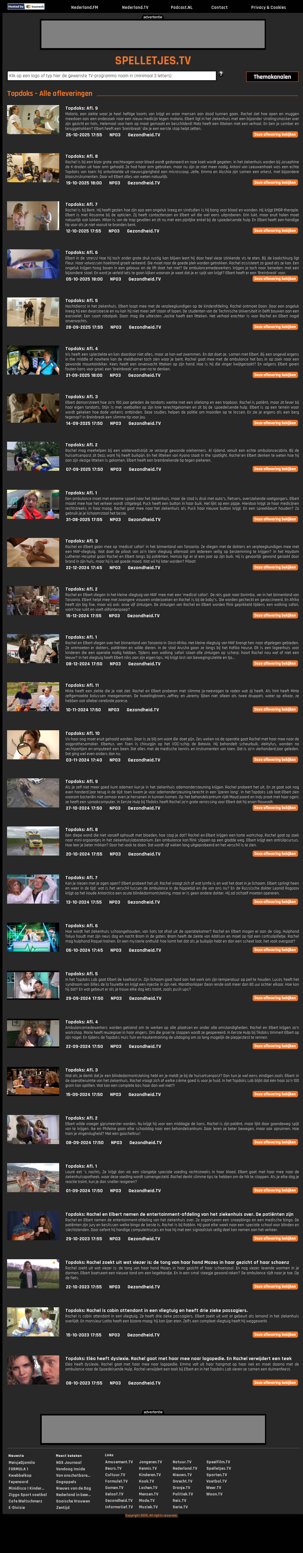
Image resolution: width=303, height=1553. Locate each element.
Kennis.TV (148, 1468)
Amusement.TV (119, 1462)
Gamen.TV (114, 1488)
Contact (219, 7)
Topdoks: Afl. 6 (81, 252)
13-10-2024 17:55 (84, 902)
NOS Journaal (69, 1462)
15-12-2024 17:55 (84, 616)
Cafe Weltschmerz (25, 1501)
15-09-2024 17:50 (84, 1094)
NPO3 (115, 135)
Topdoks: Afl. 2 (81, 445)
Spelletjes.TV (218, 1468)
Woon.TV (214, 1494)
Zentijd (63, 1507)
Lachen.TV (148, 1488)
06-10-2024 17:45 (84, 950)
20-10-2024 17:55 (84, 854)
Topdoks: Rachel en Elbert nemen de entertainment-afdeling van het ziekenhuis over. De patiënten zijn (179, 1214)
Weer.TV (213, 1488)
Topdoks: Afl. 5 (81, 300)
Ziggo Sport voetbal (28, 1495)
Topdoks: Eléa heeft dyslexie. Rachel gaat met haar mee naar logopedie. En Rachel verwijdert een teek (178, 1358)
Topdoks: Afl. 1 (81, 493)
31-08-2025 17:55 (84, 519)
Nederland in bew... (73, 1495)
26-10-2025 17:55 (84, 135)
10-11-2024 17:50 (83, 710)
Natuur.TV (182, 1462)
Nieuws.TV (182, 1475)
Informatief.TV (119, 1507)
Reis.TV (179, 1500)
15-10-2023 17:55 (84, 1335)
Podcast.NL (182, 7)
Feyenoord (18, 1482)
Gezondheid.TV (144, 135)
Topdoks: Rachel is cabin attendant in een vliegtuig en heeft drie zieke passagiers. (156, 1310)
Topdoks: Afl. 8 (81, 156)
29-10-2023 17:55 (84, 1239)
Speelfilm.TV (218, 1462)
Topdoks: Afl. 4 (81, 349)
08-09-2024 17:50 (85, 1142)
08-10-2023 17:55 (84, 1383)
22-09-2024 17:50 (84, 1046)
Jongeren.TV (150, 1462)
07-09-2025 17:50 (84, 469)
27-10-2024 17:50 (84, 808)
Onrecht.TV (182, 1481)
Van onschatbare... (73, 1475)
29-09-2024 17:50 (84, 998)
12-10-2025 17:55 (83, 231)
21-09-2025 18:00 (84, 375)
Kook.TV (146, 1481)
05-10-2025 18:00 (84, 279)
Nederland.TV (135, 7)
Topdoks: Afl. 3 (81, 397)
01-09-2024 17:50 (84, 1191)
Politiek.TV (183, 1494)
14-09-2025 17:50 (84, 423)
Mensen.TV (148, 1494)
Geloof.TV (114, 1494)
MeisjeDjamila (22, 1462)
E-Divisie (17, 1507)
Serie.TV (180, 1507)
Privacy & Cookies (268, 7)
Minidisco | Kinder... (26, 1488)
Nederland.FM (84, 7)
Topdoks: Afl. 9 (81, 108)
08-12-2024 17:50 (84, 664)
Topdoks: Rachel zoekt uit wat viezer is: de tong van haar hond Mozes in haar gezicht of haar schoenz (177, 1262)
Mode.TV (147, 1500)
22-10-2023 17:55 (84, 1287)
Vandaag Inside (70, 1469)
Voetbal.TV (216, 1481)
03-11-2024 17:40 (84, 760)
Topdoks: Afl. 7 (81, 204)
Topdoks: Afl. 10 (82, 733)
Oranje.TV (181, 1488)
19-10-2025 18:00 (84, 183)
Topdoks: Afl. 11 (82, 685)
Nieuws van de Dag (73, 1488)
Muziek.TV (148, 1507)
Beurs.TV (113, 1468)
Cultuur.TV (115, 1475)
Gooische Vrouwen (73, 1501)
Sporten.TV (216, 1475)
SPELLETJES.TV (153, 61)
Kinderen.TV (150, 1475)
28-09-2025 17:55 (84, 327)
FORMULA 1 (18, 1469)
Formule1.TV (116, 1481)
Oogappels (66, 1482)
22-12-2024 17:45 (84, 568)
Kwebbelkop (20, 1475)
